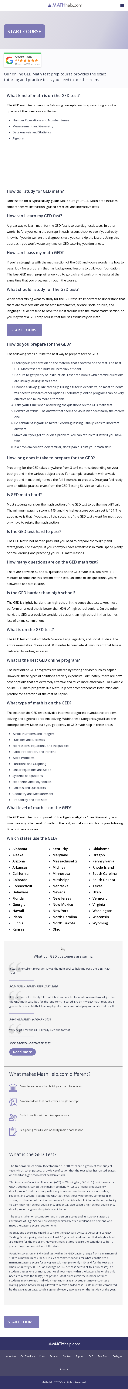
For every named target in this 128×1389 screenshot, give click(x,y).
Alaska (17, 855)
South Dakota (104, 879)
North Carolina (64, 917)
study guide (50, 201)
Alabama (19, 848)
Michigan (60, 867)
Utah (97, 892)
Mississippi (61, 879)
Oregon (99, 855)
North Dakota (63, 923)
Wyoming (100, 923)
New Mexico (62, 904)
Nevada (59, 892)
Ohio (56, 929)
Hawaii (18, 910)
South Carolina (105, 873)
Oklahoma (101, 848)
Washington (102, 910)
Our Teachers (27, 1356)
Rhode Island (103, 867)
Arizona (18, 861)
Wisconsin (101, 917)
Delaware (20, 892)
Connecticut (22, 886)
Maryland (60, 855)
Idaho (17, 917)
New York (60, 910)
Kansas (18, 929)
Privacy (64, 1369)
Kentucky (60, 848)
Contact (67, 1356)
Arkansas (20, 867)
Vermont (100, 898)
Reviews (54, 1356)
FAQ (91, 1356)
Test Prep (103, 1356)
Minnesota (61, 873)
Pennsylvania (103, 861)
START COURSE (24, 31)
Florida (18, 898)
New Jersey (61, 898)
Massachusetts (65, 861)
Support (80, 1356)
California (20, 873)
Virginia (99, 904)
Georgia (18, 904)
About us (11, 1356)
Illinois (17, 923)
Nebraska (60, 886)
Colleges (117, 1356)
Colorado (19, 879)
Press (42, 1356)
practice (63, 207)
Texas (98, 886)
